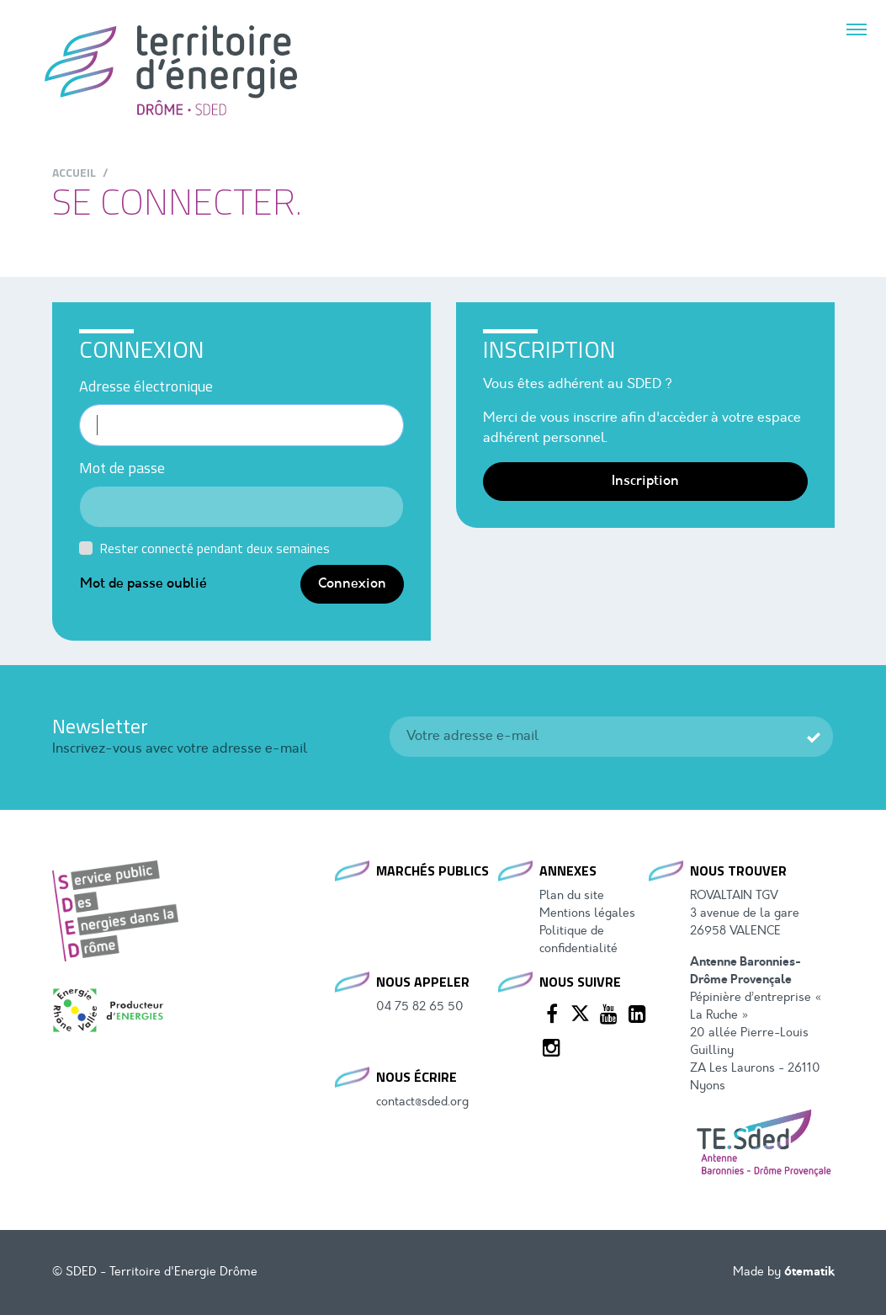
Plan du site (571, 896)
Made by (784, 1272)
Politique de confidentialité (578, 940)
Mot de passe (122, 467)
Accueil (74, 172)
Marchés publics (432, 870)
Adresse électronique (146, 386)
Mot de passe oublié (143, 584)
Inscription (645, 481)
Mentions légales (587, 914)
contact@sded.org (422, 1102)
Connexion (352, 584)
